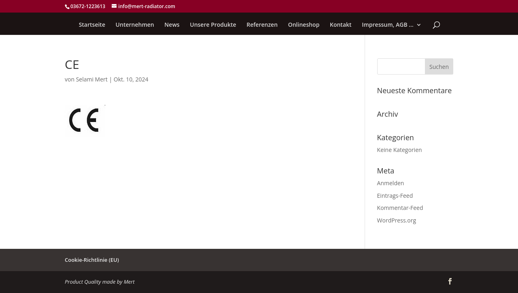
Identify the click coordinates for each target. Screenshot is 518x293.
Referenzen (262, 25)
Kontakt (341, 25)
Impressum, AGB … (388, 25)
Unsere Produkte (213, 25)
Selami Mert (92, 79)
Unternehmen (135, 25)
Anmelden (390, 183)
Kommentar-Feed (400, 208)
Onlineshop (304, 25)
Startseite (92, 25)
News (171, 25)
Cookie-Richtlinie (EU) (92, 259)
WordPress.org (396, 220)
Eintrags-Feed (395, 195)
